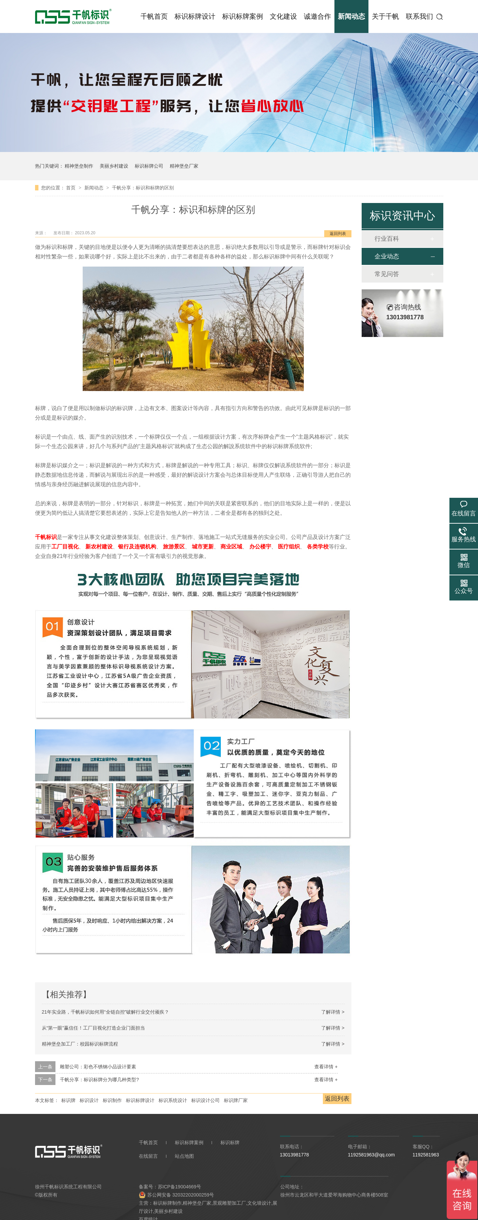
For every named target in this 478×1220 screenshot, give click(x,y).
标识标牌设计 (195, 16)
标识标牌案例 (242, 16)
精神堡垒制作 (79, 166)
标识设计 (89, 1100)
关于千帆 (385, 16)
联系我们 (419, 16)
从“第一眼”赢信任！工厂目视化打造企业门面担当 (93, 1028)
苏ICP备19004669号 (179, 1186)
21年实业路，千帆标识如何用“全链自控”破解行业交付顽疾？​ (105, 1012)
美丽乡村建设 (114, 166)
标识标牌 (230, 1142)
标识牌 (68, 1100)
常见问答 (387, 274)
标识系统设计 (173, 1100)
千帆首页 (154, 16)
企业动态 (387, 256)
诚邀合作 (317, 16)
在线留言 (148, 1156)
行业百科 (387, 238)
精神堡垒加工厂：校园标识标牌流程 (80, 1044)
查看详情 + (325, 1066)
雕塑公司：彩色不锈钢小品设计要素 (98, 1066)
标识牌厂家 (236, 1100)
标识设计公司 (205, 1100)
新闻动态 (351, 16)
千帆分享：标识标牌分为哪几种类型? (99, 1079)
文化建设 (283, 16)
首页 (71, 187)
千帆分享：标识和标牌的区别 (143, 187)
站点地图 (184, 1156)
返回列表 (338, 233)
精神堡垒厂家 (184, 166)
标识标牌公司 (149, 166)
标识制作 (112, 1100)
